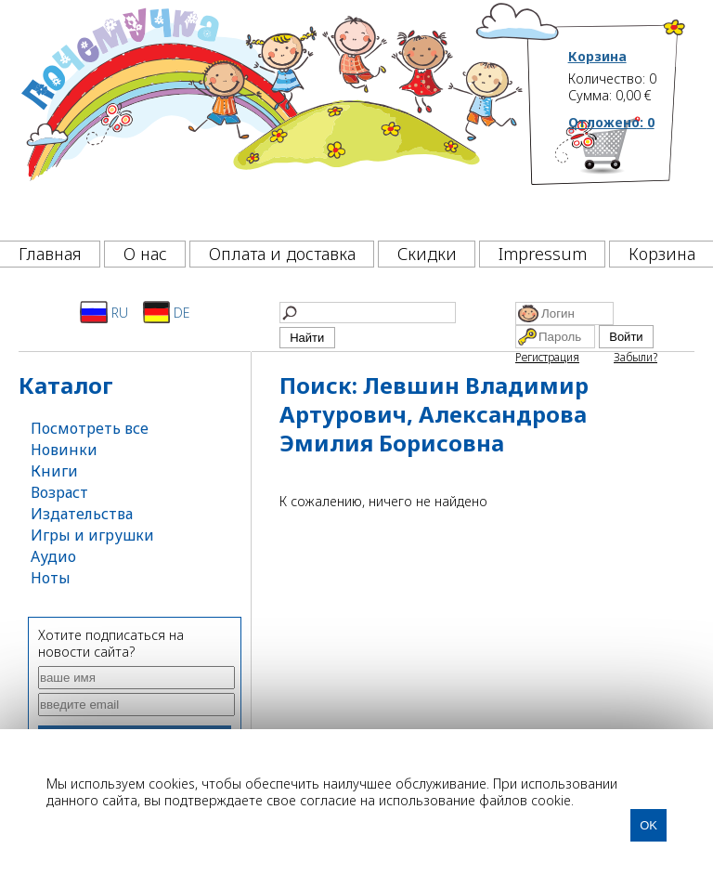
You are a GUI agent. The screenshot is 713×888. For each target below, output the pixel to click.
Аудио (53, 556)
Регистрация (547, 357)
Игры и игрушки (92, 535)
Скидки (427, 253)
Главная (50, 253)
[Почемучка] (270, 115)
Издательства (82, 513)
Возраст (59, 492)
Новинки (64, 449)
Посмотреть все (90, 428)
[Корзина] (627, 172)
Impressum (543, 253)
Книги (54, 471)
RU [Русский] (104, 312)
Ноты (51, 578)
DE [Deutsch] (166, 312)
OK (648, 825)
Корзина (597, 56)
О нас (145, 253)
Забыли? (635, 357)
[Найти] (367, 312)
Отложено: (611, 122)
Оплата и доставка (282, 253)
